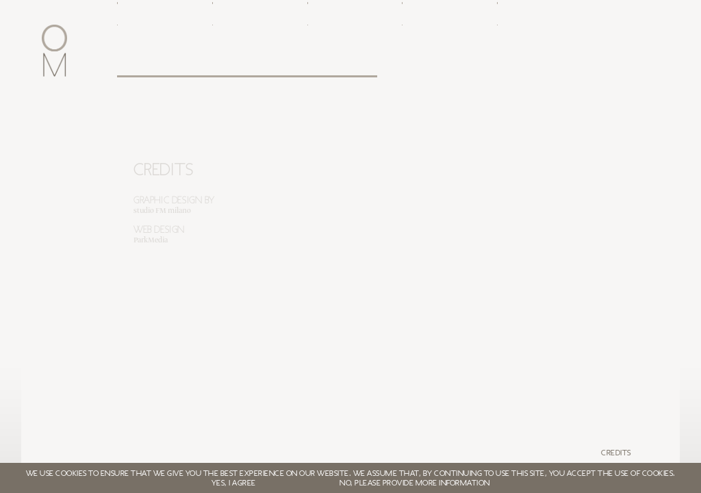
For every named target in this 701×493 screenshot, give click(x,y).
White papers (425, 63)
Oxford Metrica (140, 63)
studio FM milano (162, 211)
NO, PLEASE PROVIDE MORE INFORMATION (415, 483)
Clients (322, 63)
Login (508, 63)
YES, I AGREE (234, 483)
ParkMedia (150, 240)
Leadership (233, 63)
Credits (616, 452)
